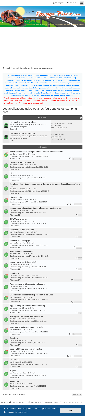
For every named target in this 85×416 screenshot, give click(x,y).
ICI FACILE (14, 360)
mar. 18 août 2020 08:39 (40, 278)
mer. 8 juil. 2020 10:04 (40, 299)
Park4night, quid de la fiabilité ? (23, 262)
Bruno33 (27, 332)
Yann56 (27, 353)
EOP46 (56, 137)
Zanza (27, 213)
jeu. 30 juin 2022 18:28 (38, 223)
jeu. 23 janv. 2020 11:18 (40, 332)
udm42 (15, 351)
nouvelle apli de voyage (20, 241)
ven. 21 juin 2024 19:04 (39, 202)
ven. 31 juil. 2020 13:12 (40, 289)
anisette (27, 278)
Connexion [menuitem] (71, 3)
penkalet (57, 125)
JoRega (15, 221)
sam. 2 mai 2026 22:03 (40, 167)
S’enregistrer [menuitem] (58, 3)
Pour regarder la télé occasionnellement (27, 284)
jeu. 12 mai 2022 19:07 (41, 234)
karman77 (28, 299)
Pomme (27, 364)
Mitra (14, 254)
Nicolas (15, 154)
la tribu (27, 223)
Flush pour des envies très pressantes (26, 316)
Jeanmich (28, 289)
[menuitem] (17, 402)
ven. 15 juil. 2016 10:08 (38, 386)
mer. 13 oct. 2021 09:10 (39, 245)
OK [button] (70, 411)
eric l (14, 265)
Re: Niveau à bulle (57, 135)
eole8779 (28, 191)
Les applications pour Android (23, 122)
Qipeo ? (13, 173)
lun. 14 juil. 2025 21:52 (38, 178)
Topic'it (13, 371)
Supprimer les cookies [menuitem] (51, 402)
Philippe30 (16, 232)
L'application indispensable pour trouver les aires (31, 295)
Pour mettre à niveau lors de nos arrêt (26, 327)
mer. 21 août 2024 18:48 (40, 191)
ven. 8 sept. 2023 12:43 (38, 213)
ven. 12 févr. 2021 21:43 (40, 256)
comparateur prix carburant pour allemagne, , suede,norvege (36, 208)
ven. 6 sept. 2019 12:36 (39, 364)
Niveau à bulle (16, 197)
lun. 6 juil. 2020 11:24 (38, 310)
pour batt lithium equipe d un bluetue (26, 349)
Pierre (15, 297)
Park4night (14, 381)
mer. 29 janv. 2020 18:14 (39, 321)
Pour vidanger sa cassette (21, 251)
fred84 (15, 210)
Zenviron (14, 338)
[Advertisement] (44, 47)
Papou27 (28, 256)
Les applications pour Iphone (22, 134)
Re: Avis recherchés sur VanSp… (62, 123)
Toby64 (15, 176)
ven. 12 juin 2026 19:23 (40, 156)
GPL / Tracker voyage (19, 219)
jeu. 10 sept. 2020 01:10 (37, 267)
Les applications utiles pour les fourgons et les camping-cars (40, 110)
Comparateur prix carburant (22, 230)
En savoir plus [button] (21, 412)
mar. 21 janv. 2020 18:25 (36, 343)
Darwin (27, 310)
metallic (15, 243)
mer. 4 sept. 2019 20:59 (38, 375)
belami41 (16, 286)
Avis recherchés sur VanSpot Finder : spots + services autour (36, 152)
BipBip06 (16, 165)
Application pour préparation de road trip (27, 306)
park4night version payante (22, 162)
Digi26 (15, 319)
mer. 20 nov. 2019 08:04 (39, 353)
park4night (14, 273)
